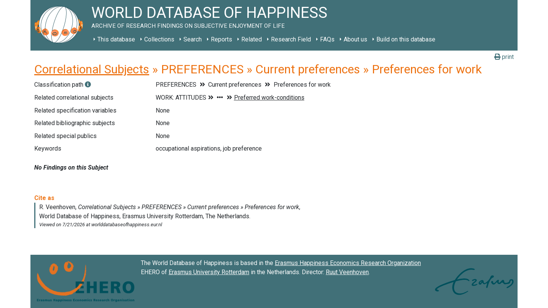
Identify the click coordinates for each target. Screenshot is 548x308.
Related (251, 39)
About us (355, 39)
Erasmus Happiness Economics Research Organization (348, 263)
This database (116, 39)
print (504, 56)
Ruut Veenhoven (347, 272)
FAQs (327, 39)
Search (192, 39)
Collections (159, 39)
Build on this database (405, 39)
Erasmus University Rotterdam (209, 272)
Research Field (291, 39)
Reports (221, 39)
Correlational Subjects (91, 69)
